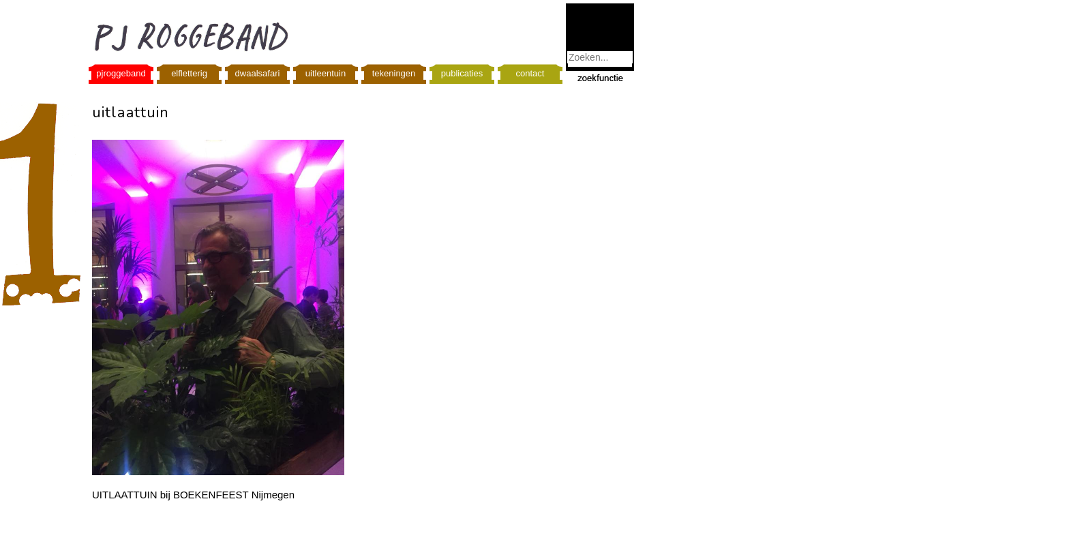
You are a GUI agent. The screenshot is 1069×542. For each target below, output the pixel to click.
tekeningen (394, 73)
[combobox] (600, 57)
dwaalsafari (257, 73)
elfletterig (189, 73)
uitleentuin (325, 73)
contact (530, 73)
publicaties (462, 73)
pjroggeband (120, 73)
